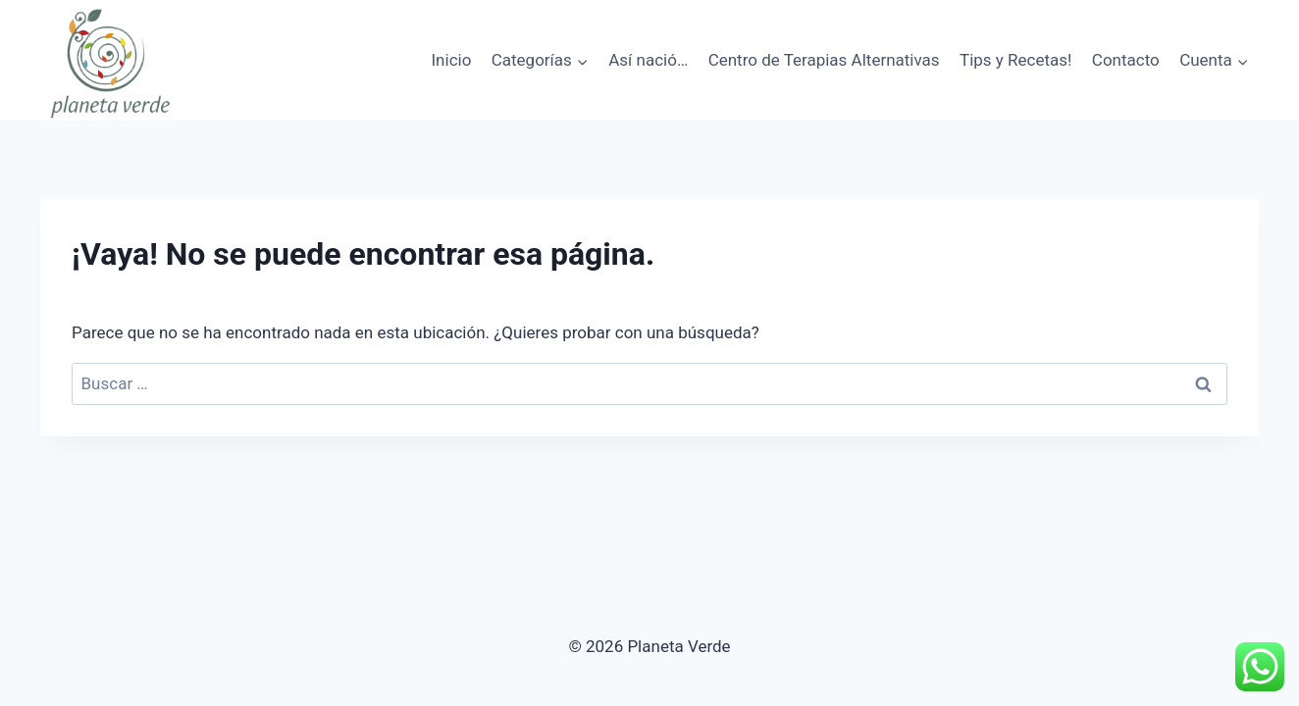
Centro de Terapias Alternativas (824, 60)
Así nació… (648, 60)
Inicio (451, 60)
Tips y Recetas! (1015, 60)
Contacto (1126, 60)
